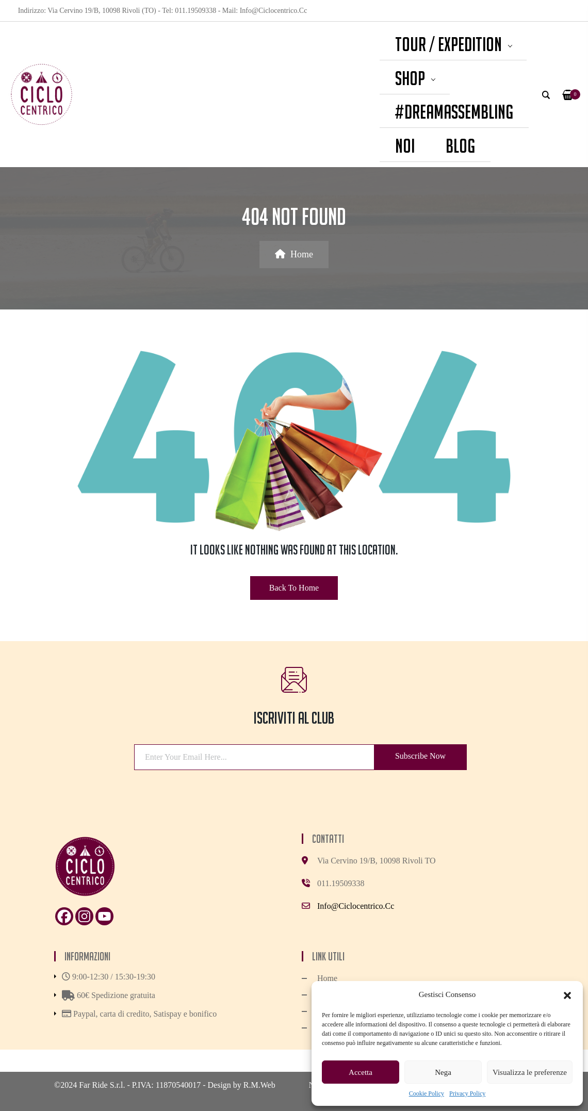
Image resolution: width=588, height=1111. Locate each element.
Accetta (360, 1072)
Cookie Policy (426, 1093)
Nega (443, 1072)
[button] (567, 994)
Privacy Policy (467, 1093)
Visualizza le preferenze (530, 1072)
